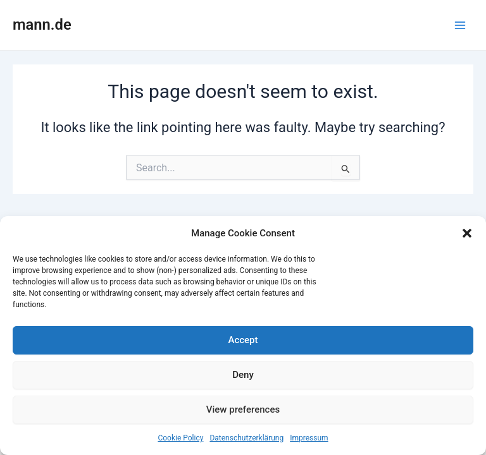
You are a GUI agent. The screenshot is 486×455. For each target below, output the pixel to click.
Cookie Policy (180, 438)
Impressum (309, 438)
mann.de (42, 24)
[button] (467, 233)
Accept (243, 340)
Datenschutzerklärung (246, 438)
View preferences (243, 409)
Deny (243, 374)
